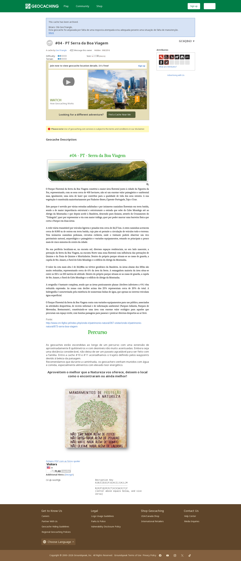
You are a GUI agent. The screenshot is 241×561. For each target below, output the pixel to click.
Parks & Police (98, 521)
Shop (99, 6)
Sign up (194, 6)
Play (66, 6)
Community (82, 6)
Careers (45, 516)
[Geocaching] (42, 6)
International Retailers (152, 521)
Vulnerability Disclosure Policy (106, 526)
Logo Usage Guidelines (102, 516)
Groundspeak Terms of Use (127, 555)
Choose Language (58, 542)
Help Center (190, 516)
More (51, 32)
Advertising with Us (175, 75)
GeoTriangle (61, 50)
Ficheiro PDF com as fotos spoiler (63, 461)
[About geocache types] (49, 43)
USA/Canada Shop (150, 516)
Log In (209, 6)
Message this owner (83, 50)
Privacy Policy (149, 555)
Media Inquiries (191, 521)
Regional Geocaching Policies (56, 531)
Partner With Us (49, 521)
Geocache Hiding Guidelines (55, 526)
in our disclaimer (136, 129)
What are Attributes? (168, 66)
